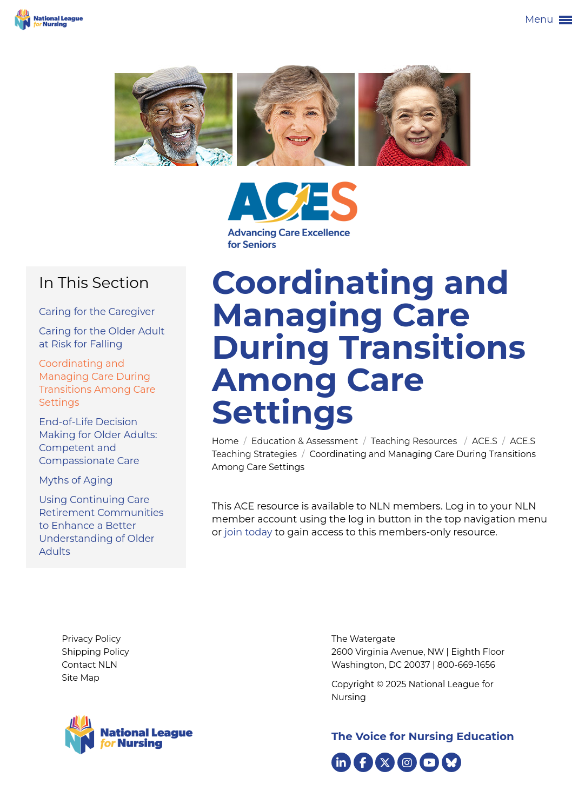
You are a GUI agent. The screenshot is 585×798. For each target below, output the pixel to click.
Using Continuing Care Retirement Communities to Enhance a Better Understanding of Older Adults (101, 526)
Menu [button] (548, 20)
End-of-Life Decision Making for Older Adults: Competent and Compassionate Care (98, 441)
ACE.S (486, 441)
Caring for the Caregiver (97, 312)
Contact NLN (89, 665)
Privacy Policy (91, 639)
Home (226, 441)
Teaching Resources (416, 441)
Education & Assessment (306, 441)
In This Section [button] (94, 282)
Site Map (80, 678)
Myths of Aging (76, 480)
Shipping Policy (95, 652)
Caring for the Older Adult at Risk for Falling (102, 337)
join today (248, 532)
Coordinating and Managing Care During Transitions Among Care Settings (97, 383)
